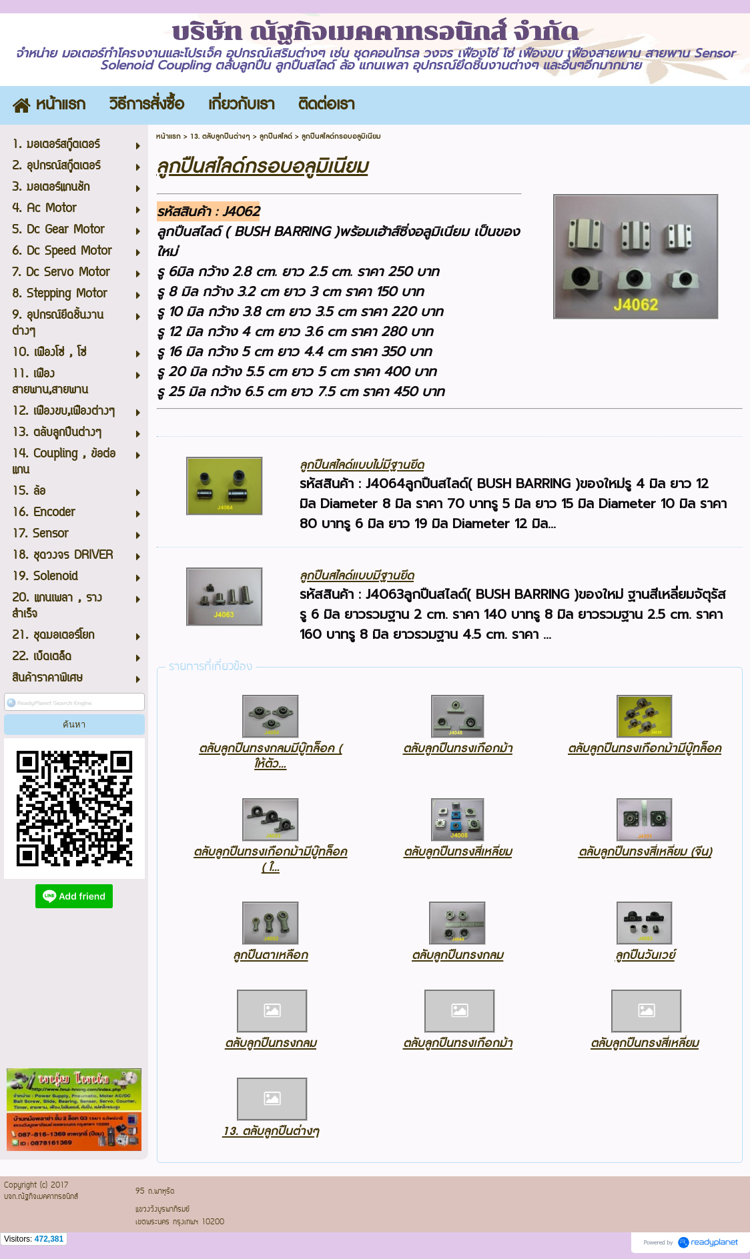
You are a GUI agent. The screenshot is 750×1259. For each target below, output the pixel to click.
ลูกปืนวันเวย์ (645, 955)
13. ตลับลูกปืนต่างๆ (220, 136)
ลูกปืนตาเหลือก (270, 955)
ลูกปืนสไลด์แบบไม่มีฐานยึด (362, 465)
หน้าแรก (168, 136)
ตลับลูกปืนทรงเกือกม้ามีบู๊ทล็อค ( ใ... (270, 860)
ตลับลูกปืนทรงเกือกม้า (457, 748)
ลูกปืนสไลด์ (276, 136)
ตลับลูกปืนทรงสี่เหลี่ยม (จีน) (645, 852)
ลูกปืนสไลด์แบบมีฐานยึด (357, 575)
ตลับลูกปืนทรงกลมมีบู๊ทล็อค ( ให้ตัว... (270, 756)
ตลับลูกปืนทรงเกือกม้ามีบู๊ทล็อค (644, 748)
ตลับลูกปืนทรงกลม (457, 955)
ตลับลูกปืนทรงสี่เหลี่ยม (458, 852)
